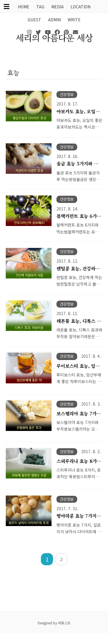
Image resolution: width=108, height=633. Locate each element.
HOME (23, 7)
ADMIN (54, 19)
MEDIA (57, 7)
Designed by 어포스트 (54, 622)
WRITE (74, 19)
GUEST (34, 19)
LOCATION (80, 7)
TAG (40, 7)
